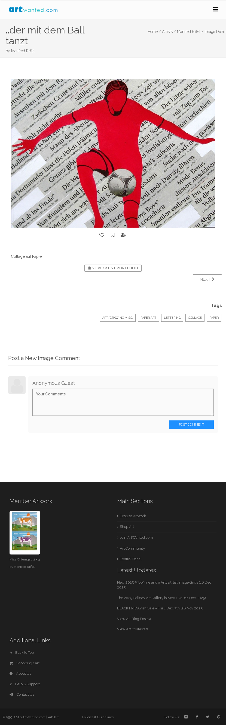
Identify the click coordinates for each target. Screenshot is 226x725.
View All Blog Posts (134, 619)
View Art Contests (132, 629)
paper (214, 318)
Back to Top (22, 652)
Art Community (132, 548)
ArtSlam (54, 717)
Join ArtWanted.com (136, 537)
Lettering (172, 318)
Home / (154, 31)
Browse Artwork (133, 516)
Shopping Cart (24, 663)
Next (207, 279)
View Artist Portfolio (113, 268)
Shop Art (127, 527)
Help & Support (25, 684)
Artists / (169, 31)
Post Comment (191, 424)
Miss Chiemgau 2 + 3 (25, 559)
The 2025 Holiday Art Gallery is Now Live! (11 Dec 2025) (161, 598)
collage (195, 318)
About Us (20, 673)
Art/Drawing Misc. (117, 318)
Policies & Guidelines (98, 717)
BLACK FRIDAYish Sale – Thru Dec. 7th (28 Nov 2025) (160, 608)
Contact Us (22, 694)
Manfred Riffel (23, 51)
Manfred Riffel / (190, 31)
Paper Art (148, 318)
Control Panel (131, 559)
